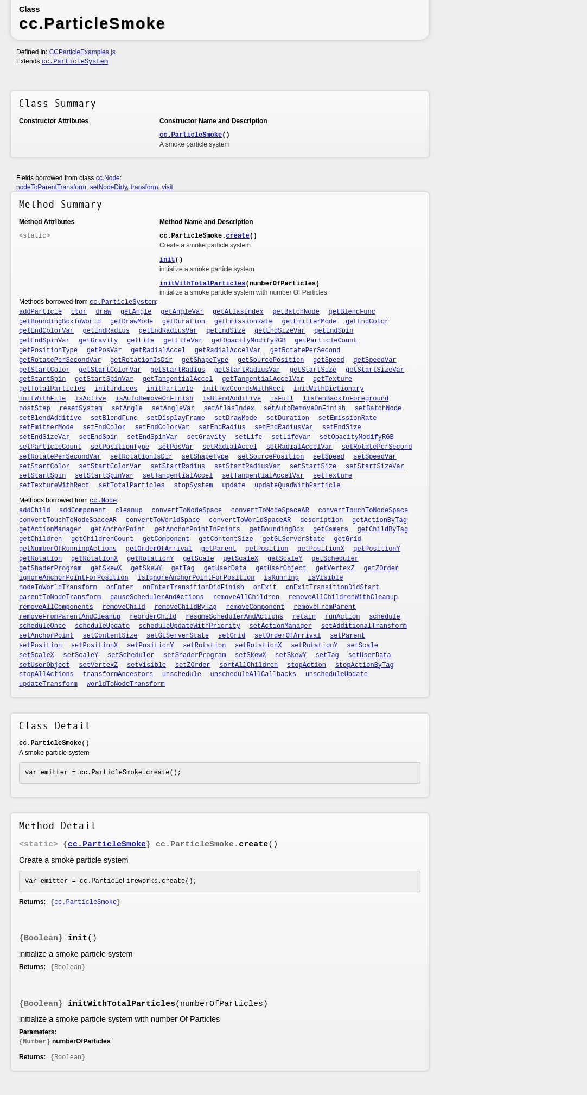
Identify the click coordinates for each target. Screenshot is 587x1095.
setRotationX (258, 646)
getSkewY (146, 568)
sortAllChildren (248, 665)
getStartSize (313, 370)
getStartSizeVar (375, 370)
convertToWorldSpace (163, 520)
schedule (384, 617)
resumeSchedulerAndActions (234, 617)
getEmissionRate (243, 322)
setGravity (206, 437)
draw (103, 312)
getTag (183, 568)
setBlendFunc (114, 418)
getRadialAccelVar (228, 350)
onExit (265, 587)
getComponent (166, 539)
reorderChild (153, 617)
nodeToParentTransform (51, 187)
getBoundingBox (277, 529)
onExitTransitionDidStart (333, 587)
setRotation (204, 646)
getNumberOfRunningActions (68, 549)
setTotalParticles (131, 485)
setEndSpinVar (152, 437)
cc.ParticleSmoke (190, 135)
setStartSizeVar (375, 466)
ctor (79, 312)
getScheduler (334, 559)
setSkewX (250, 655)
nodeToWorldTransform (58, 587)
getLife (140, 341)
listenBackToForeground (345, 399)
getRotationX (94, 559)
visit (167, 187)
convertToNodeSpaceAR (270, 510)
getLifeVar (182, 341)
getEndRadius (106, 331)
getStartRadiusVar (247, 370)
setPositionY (150, 646)
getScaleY (285, 559)
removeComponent (255, 607)
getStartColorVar (110, 370)
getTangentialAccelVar (263, 379)
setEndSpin (98, 437)
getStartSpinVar (104, 379)
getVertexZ (335, 568)
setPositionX (94, 646)
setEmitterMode (46, 427)
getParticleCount (326, 341)
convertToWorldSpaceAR (250, 520)
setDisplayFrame (175, 418)
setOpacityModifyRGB (357, 437)
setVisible (146, 665)
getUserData (224, 568)
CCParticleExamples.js (82, 52)
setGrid (231, 636)
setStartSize (313, 466)
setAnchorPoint (46, 636)
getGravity (98, 341)
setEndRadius (222, 427)
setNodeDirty (108, 187)
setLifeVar (290, 437)
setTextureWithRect (54, 485)
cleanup (128, 510)
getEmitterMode (309, 322)
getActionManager (50, 529)
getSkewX (106, 568)
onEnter (119, 587)
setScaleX (36, 655)
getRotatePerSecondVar (60, 360)
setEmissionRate (347, 418)
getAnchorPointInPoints (197, 529)
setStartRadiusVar (247, 466)
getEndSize (225, 331)
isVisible (325, 578)
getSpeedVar (374, 360)
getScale (198, 559)
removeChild (124, 607)
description (321, 520)
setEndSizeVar (44, 437)
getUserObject (281, 568)
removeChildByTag (185, 607)
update (233, 485)
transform (144, 187)
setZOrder (192, 665)
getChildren (40, 539)
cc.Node (108, 178)
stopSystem (193, 485)
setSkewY (291, 655)
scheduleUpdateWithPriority (189, 626)
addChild (34, 510)
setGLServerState (177, 636)
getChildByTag (383, 529)
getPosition (266, 549)
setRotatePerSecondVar (60, 457)
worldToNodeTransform (126, 684)
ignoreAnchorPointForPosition (74, 578)
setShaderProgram (194, 655)
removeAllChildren (246, 597)
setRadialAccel (229, 447)
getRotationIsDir (141, 360)
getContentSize (226, 539)
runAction (342, 617)
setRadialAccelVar (299, 447)
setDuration (287, 418)
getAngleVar (182, 312)
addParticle (40, 312)
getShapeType (205, 360)
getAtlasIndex (238, 312)
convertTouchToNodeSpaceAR (68, 520)
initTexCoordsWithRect (243, 389)
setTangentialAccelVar (263, 476)
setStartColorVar (110, 466)
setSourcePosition (271, 457)
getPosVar (104, 350)
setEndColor (104, 427)
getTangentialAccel (178, 379)
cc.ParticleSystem (75, 62)
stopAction (306, 665)
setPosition (40, 646)
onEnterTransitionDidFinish (193, 587)
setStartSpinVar (104, 476)
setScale (362, 646)
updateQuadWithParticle (297, 485)
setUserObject (44, 665)
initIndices (115, 389)
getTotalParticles (52, 389)
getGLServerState (293, 539)
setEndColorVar (162, 427)
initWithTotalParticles (202, 284)
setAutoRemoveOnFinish (305, 408)
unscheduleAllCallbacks (253, 674)
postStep (34, 408)
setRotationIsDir (141, 457)
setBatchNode (378, 408)
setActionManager (281, 626)
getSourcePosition (271, 360)
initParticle (169, 389)
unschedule (181, 674)
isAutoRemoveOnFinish (154, 399)
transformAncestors (118, 674)
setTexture (332, 476)
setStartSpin (42, 476)
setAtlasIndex (228, 408)
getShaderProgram (50, 568)
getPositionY (376, 549)
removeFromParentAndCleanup (69, 617)
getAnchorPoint (118, 529)
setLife (248, 437)
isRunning (281, 578)
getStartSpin (42, 379)
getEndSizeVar (279, 331)
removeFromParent (325, 607)
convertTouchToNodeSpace (363, 510)
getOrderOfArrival (159, 549)
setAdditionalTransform (363, 626)
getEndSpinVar (44, 341)
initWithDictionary (329, 389)
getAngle (136, 312)
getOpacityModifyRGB (249, 341)
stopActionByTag (364, 665)
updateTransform (48, 684)
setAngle (127, 408)
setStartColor (44, 466)
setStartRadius (177, 466)
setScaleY (81, 655)
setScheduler (130, 655)
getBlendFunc (352, 312)
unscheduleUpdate (336, 674)
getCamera (330, 529)
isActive (90, 399)
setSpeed (328, 457)
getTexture (332, 379)
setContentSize (110, 636)
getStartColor (44, 370)
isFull (282, 399)
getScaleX (240, 559)
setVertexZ (98, 665)
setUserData (369, 655)
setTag (327, 655)
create (237, 236)
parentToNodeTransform (60, 597)
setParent (347, 636)
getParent (219, 549)
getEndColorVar (46, 331)
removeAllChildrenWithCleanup (343, 597)
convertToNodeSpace (187, 510)
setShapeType (205, 457)
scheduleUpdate (102, 626)
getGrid (347, 539)
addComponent (82, 510)
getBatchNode (295, 312)
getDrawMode (131, 322)
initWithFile (42, 399)
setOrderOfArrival (287, 636)
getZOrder (381, 568)
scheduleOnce (42, 626)
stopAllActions (46, 674)
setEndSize (341, 427)
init (167, 260)
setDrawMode (235, 418)
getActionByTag (379, 520)
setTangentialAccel (178, 476)
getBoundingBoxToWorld (60, 322)
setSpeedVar (374, 457)
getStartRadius (177, 370)
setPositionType (120, 447)
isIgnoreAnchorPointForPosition (195, 578)
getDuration (183, 322)
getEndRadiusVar (168, 331)
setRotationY (314, 646)
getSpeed (328, 360)
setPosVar (176, 447)
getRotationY (150, 559)
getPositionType (48, 350)
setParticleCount (50, 447)
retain (304, 617)
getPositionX (320, 549)
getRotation (40, 559)
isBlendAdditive (231, 399)
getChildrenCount (102, 539)
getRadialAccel (158, 350)
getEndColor (367, 322)
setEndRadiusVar (283, 427)
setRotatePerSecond (377, 447)
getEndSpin (333, 331)
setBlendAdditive (50, 418)
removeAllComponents (56, 607)
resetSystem (80, 408)
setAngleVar (173, 408)
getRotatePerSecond (305, 350)
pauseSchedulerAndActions (157, 597)
